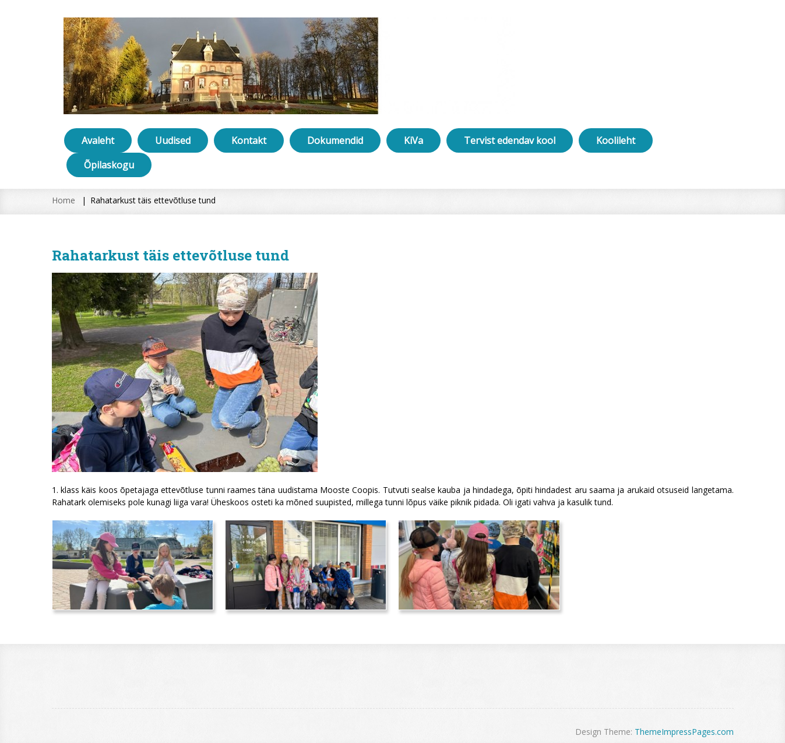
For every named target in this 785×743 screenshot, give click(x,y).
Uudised (173, 140)
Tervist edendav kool (509, 140)
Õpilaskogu (109, 165)
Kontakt (248, 140)
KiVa (413, 140)
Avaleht (98, 140)
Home (63, 200)
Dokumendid (335, 140)
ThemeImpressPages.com (684, 731)
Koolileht (615, 140)
